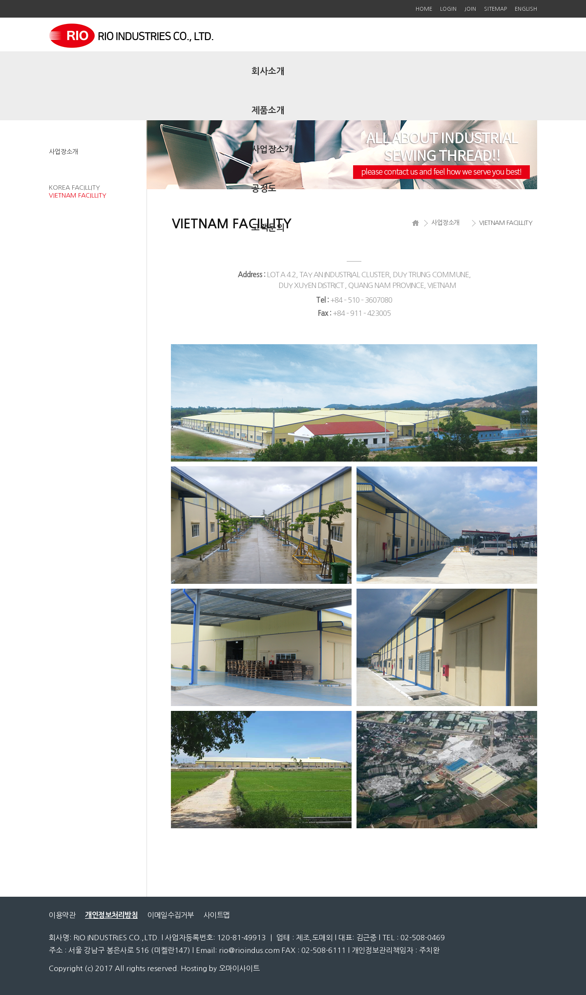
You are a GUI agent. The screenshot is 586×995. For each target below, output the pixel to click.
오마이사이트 (239, 968)
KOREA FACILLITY (74, 187)
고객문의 (268, 227)
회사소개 (268, 71)
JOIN (470, 9)
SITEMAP (495, 9)
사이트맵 (217, 915)
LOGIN (448, 9)
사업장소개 (272, 149)
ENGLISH (526, 9)
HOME (424, 9)
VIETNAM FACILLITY (77, 195)
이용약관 (62, 915)
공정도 (263, 188)
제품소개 (268, 110)
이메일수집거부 (170, 915)
